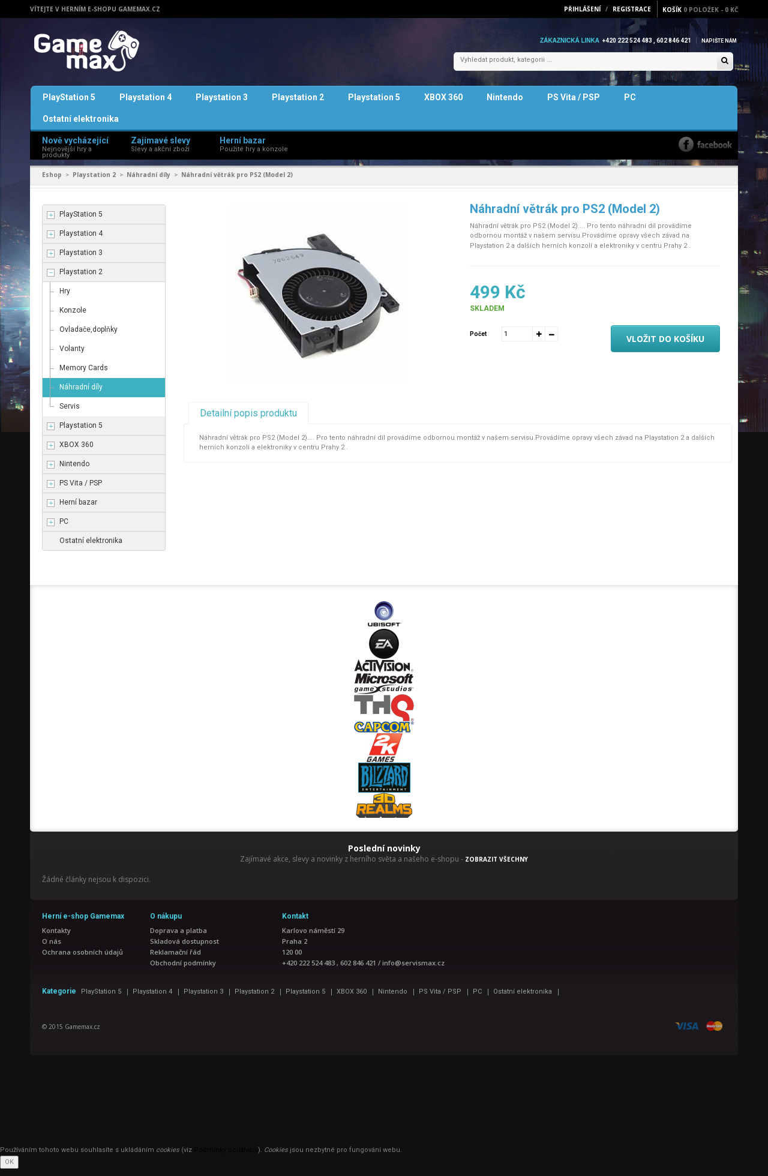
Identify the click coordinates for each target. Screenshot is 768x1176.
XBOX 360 (443, 104)
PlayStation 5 (69, 104)
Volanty (72, 356)
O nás (51, 948)
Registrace (632, 9)
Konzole (72, 317)
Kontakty (56, 937)
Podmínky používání (226, 1157)
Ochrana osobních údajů (82, 959)
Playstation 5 (374, 104)
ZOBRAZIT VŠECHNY (496, 866)
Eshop (52, 182)
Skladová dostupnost (184, 948)
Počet (478, 340)
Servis (69, 413)
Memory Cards (83, 375)
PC (630, 104)
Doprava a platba (178, 937)
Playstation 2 (298, 104)
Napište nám (716, 40)
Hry (64, 298)
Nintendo (505, 104)
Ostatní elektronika (81, 126)
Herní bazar (78, 509)
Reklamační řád (175, 959)
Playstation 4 (145, 104)
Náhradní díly (148, 182)
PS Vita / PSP (573, 104)
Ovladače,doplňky (88, 336)
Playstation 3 (222, 104)
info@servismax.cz (413, 969)
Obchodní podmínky (183, 969)
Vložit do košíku (665, 346)
